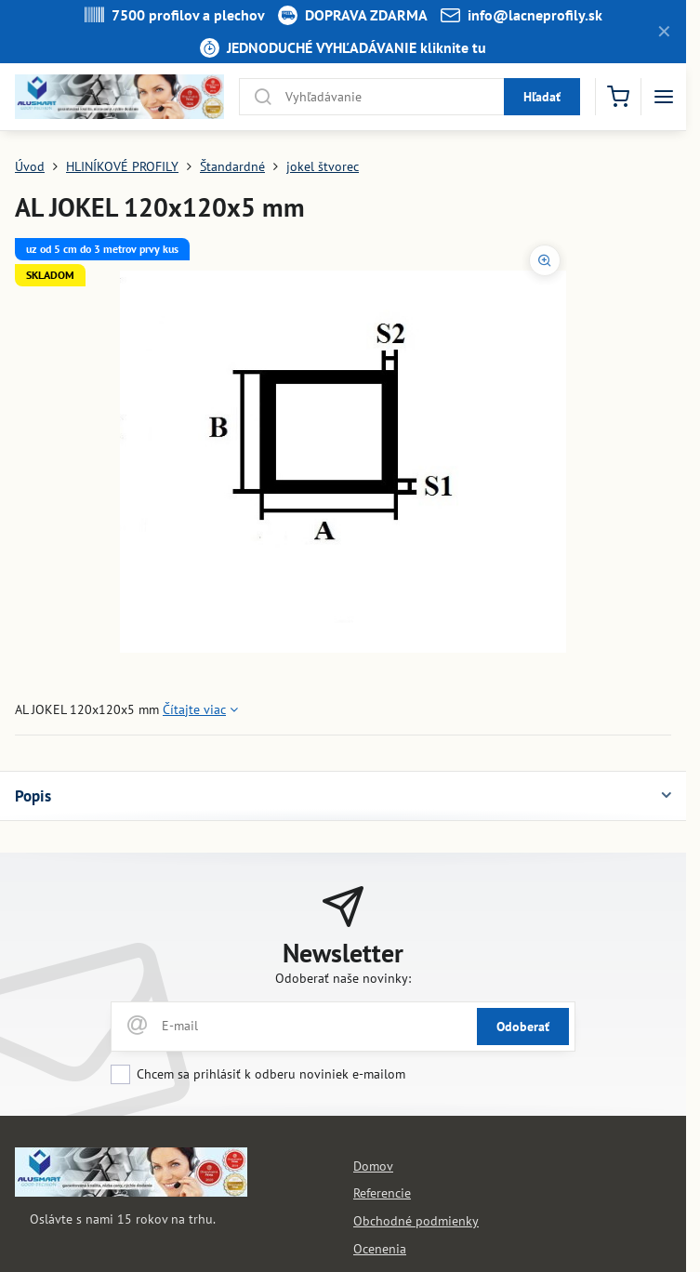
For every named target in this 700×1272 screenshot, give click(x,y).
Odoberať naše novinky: (343, 978)
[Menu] (663, 96)
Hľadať (542, 96)
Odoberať (522, 1026)
